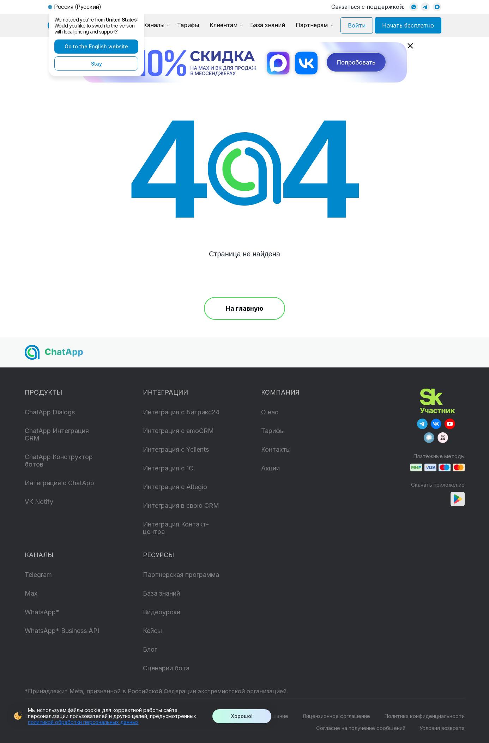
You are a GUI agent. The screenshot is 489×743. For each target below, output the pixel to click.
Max (31, 593)
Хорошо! (242, 716)
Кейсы (152, 630)
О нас (269, 412)
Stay (96, 64)
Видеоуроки (161, 612)
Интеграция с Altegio (175, 487)
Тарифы (188, 25)
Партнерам (312, 25)
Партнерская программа (181, 574)
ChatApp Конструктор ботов (59, 460)
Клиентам (223, 25)
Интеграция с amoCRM (178, 430)
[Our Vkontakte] (436, 424)
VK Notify (39, 501)
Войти (357, 25)
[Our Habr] (429, 437)
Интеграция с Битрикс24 (181, 412)
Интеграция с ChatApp (59, 483)
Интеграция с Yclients (176, 449)
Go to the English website (96, 46)
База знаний (267, 25)
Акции (270, 468)
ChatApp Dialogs (50, 412)
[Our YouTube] (450, 424)
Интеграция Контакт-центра (176, 527)
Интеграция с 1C (168, 468)
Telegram (38, 574)
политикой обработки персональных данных (83, 722)
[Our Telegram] (422, 424)
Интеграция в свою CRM (181, 505)
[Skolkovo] (437, 400)
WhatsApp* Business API (62, 630)
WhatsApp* (42, 612)
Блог (150, 649)
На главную (244, 308)
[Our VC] (442, 437)
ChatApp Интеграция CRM (57, 434)
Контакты (276, 449)
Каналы (153, 25)
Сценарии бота (166, 668)
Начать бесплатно (408, 25)
